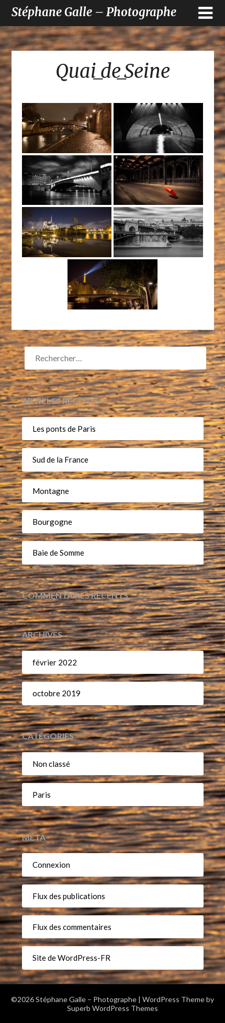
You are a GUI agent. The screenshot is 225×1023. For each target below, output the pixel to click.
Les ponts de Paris (64, 428)
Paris (41, 794)
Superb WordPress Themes (112, 1008)
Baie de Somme (58, 552)
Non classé (51, 763)
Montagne (50, 491)
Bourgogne (52, 521)
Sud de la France (60, 459)
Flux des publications (68, 896)
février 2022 (54, 662)
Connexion (51, 864)
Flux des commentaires (71, 927)
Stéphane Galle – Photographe (94, 12)
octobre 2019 (56, 693)
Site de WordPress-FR (71, 957)
